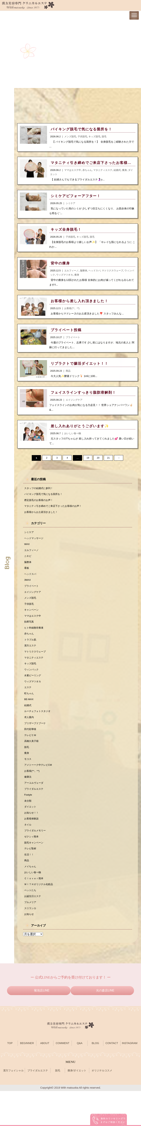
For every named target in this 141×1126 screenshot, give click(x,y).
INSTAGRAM (129, 1078)
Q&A (79, 1078)
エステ (28, 706)
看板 (26, 578)
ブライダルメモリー (35, 859)
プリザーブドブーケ (35, 744)
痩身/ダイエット (77, 1105)
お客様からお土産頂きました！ (42, 519)
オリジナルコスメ (102, 1105)
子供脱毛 (29, 617)
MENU (70, 1097)
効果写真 (29, 636)
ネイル (28, 853)
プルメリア (30, 936)
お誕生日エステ (33, 929)
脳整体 (28, 572)
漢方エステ (30, 661)
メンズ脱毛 (30, 610)
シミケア (29, 540)
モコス (28, 782)
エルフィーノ (32, 559)
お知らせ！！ (32, 840)
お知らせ (29, 948)
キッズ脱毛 (30, 680)
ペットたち (30, 923)
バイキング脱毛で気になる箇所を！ (44, 500)
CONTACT (112, 1078)
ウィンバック (32, 687)
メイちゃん (30, 897)
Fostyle (28, 821)
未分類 (28, 827)
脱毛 (26, 770)
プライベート (32, 597)
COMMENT (62, 1078)
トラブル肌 (30, 655)
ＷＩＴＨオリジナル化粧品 (39, 917)
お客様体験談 (32, 846)
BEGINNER (27, 1078)
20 (98, 464)
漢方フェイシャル (13, 1105)
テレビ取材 (30, 878)
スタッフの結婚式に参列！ (39, 494)
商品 (26, 891)
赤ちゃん (29, 648)
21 (108, 464)
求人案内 (29, 738)
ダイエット (30, 833)
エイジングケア (33, 604)
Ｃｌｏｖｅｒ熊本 (34, 910)
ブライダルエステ (34, 814)
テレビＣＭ (30, 757)
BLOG (95, 1078)
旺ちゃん (29, 712)
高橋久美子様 (32, 763)
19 (87, 464)
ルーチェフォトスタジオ (38, 731)
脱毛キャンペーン (34, 872)
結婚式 (28, 725)
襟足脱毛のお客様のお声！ (39, 507)
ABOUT (44, 1078)
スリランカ (30, 942)
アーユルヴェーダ (34, 808)
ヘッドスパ (30, 585)
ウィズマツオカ (33, 700)
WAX (27, 553)
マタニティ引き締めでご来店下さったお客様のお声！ (55, 513)
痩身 (26, 776)
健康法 (28, 802)
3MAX (27, 591)
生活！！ (29, 885)
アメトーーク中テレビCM (39, 789)
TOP (9, 1078)
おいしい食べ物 (33, 904)
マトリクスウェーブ (35, 668)
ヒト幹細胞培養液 (34, 642)
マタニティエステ (34, 674)
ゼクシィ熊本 (32, 865)
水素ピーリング (33, 693)
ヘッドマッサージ (34, 546)
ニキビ (28, 566)
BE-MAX (29, 719)
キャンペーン (32, 623)
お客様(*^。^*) (32, 795)
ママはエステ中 (33, 629)
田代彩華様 (30, 751)
